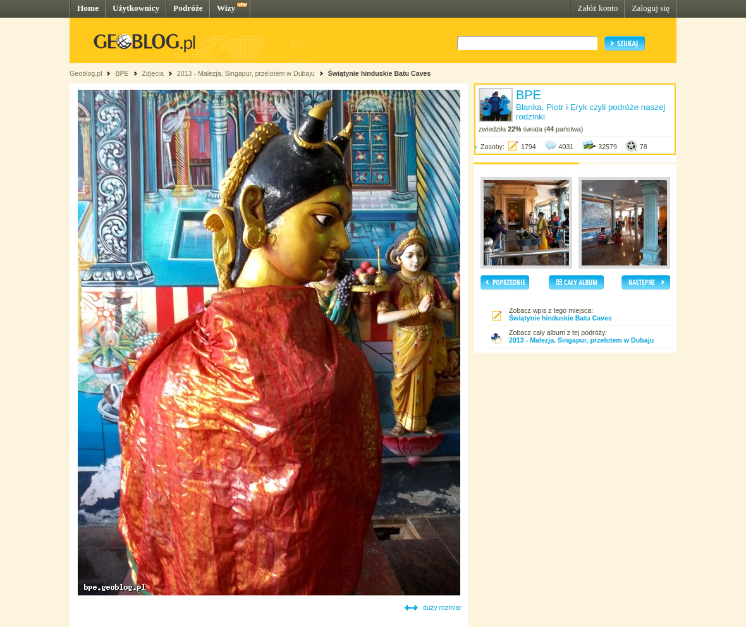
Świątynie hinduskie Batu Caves (379, 73)
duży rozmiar (442, 607)
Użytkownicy (136, 8)
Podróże (188, 8)
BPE (121, 73)
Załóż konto (597, 8)
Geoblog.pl (86, 73)
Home (88, 8)
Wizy (226, 8)
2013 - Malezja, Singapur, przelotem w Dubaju (246, 73)
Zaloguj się (651, 8)
